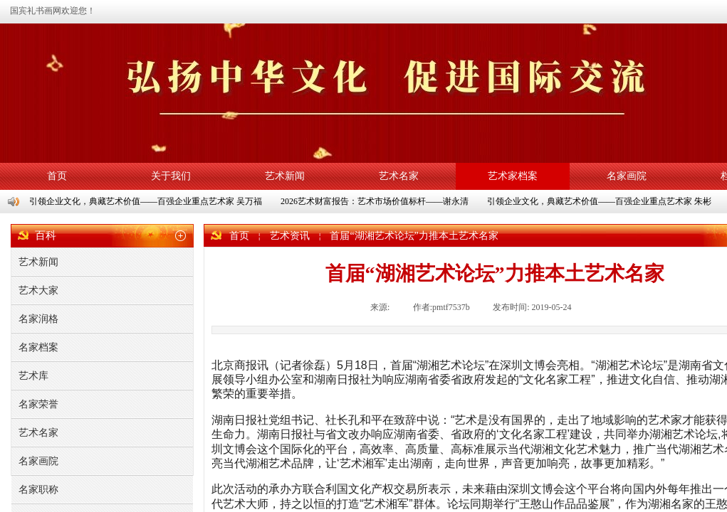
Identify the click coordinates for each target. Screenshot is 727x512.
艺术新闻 (285, 176)
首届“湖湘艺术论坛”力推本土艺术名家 (414, 235)
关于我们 (171, 176)
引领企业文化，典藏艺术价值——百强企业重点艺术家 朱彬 (600, 201)
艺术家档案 (513, 176)
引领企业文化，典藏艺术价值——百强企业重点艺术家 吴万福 (146, 201)
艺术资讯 (290, 235)
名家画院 (627, 176)
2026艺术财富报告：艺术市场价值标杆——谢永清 (375, 201)
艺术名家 (399, 176)
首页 (57, 176)
